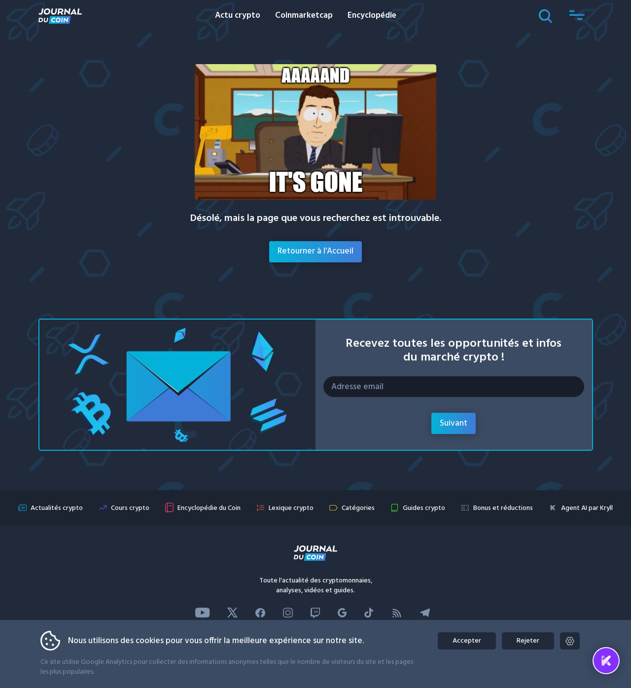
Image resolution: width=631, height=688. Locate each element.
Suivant (453, 423)
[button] (577, 16)
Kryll (461, 671)
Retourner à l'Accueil (315, 251)
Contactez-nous (187, 671)
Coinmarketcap (304, 15)
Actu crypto (237, 15)
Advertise (235, 671)
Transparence (314, 671)
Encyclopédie (372, 15)
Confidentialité (425, 671)
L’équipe (273, 671)
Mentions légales (369, 671)
